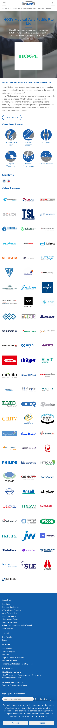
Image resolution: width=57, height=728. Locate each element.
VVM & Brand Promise (11, 610)
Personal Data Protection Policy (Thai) (18, 664)
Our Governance (9, 616)
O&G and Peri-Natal (11, 143)
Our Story (6, 604)
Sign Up (43, 699)
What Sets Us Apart (10, 613)
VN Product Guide (9, 661)
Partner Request (8, 651)
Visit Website (12, 117)
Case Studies (7, 628)
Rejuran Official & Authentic (13, 658)
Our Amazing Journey (11, 607)
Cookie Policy (40, 716)
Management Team (10, 619)
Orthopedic (46, 142)
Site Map (5, 655)
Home (4, 9)
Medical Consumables (28, 165)
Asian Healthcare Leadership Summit (17, 625)
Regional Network (9, 622)
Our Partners (15, 9)
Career (5, 640)
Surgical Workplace (10, 165)
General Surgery (28, 143)
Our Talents (7, 637)
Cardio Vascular (46, 163)
